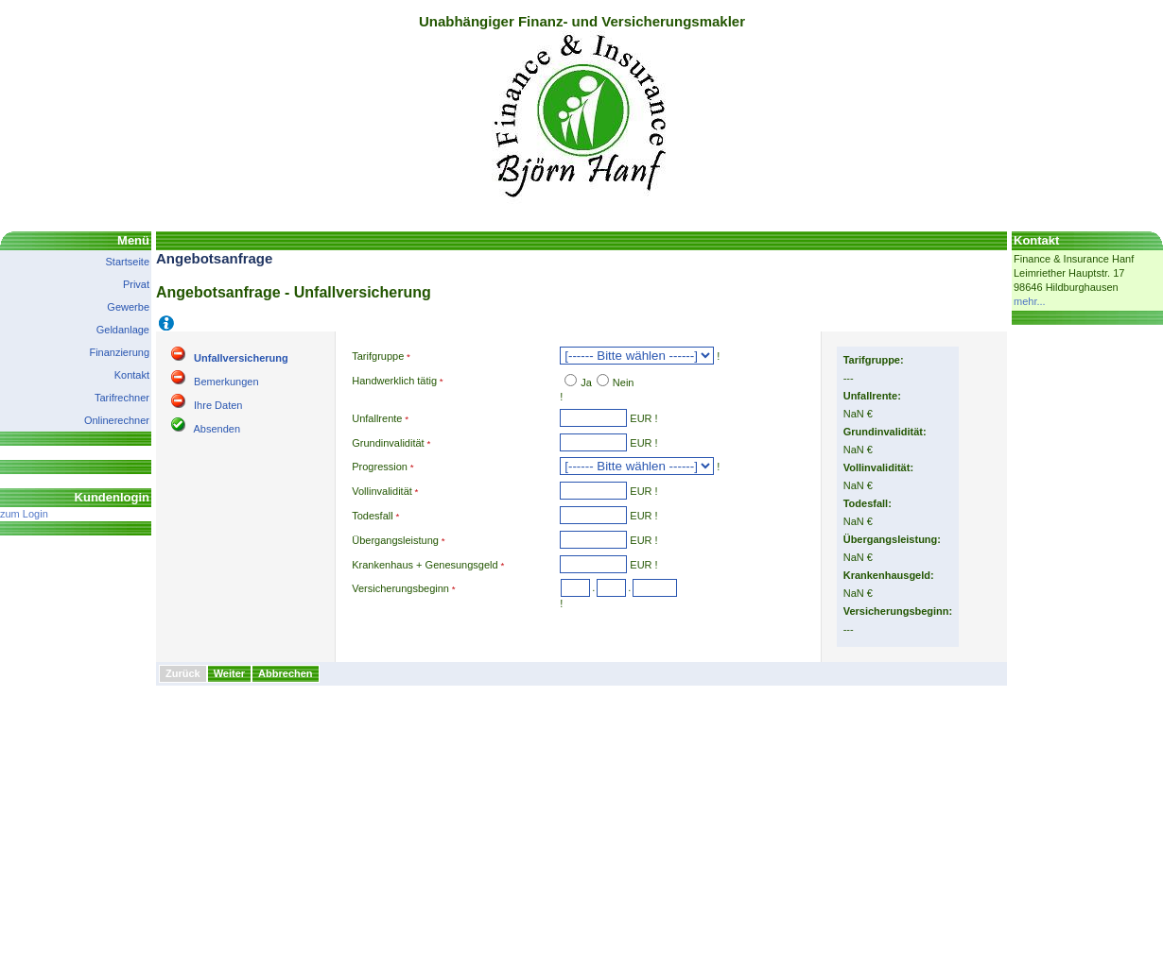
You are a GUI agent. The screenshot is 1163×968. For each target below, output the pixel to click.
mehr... (1030, 301)
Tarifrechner (122, 397)
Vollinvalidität (382, 491)
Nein (623, 382)
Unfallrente (377, 418)
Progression (380, 466)
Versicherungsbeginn (400, 588)
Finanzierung (119, 352)
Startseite (127, 261)
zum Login (24, 513)
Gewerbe (128, 307)
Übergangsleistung (395, 540)
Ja (586, 382)
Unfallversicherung (241, 358)
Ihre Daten (218, 405)
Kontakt (131, 375)
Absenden (216, 428)
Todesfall (372, 515)
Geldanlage (122, 329)
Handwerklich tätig (394, 380)
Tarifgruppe (378, 356)
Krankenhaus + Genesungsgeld (424, 564)
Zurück (182, 673)
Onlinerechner (116, 420)
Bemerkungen (226, 381)
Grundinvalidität (388, 443)
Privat (136, 284)
